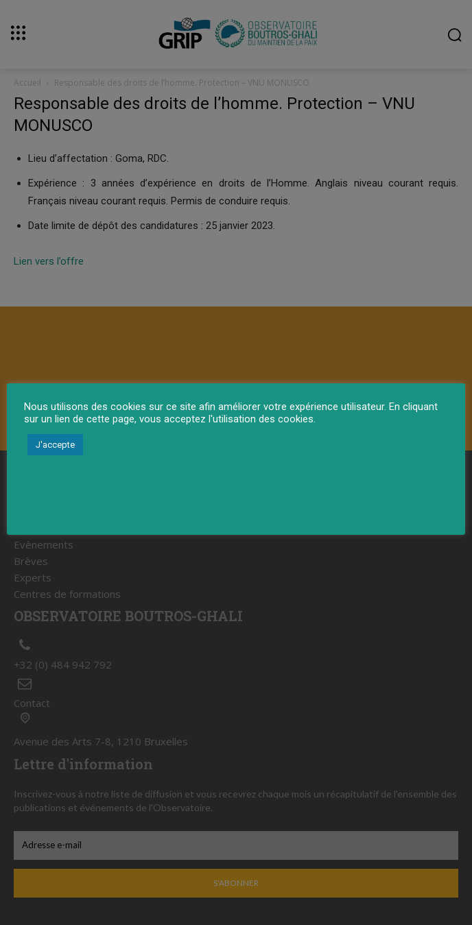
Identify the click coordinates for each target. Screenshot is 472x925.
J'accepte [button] (55, 445)
